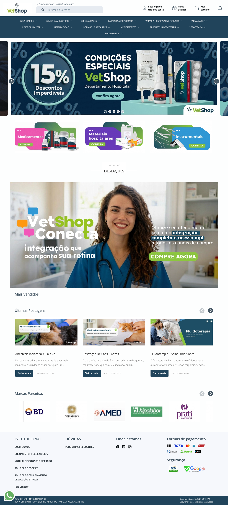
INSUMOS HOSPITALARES (97, 27)
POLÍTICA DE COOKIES (26, 468)
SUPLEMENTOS (114, 33)
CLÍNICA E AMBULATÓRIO (59, 21)
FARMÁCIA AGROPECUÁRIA (122, 21)
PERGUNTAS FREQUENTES (79, 447)
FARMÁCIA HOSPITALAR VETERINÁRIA (164, 21)
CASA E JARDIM (29, 21)
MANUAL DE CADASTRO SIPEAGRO (33, 461)
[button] (11, 81)
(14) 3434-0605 (45, 4)
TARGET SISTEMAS (202, 499)
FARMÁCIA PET (200, 21)
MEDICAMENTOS (130, 27)
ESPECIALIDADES (91, 21)
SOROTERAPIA (198, 27)
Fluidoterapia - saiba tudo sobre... (173, 353)
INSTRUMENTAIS (63, 27)
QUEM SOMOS (22, 447)
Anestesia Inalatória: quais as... (36, 353)
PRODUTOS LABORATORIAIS (165, 27)
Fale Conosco (21, 486)
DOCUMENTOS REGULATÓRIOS (31, 454)
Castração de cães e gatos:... (102, 353)
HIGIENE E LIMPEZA (33, 27)
